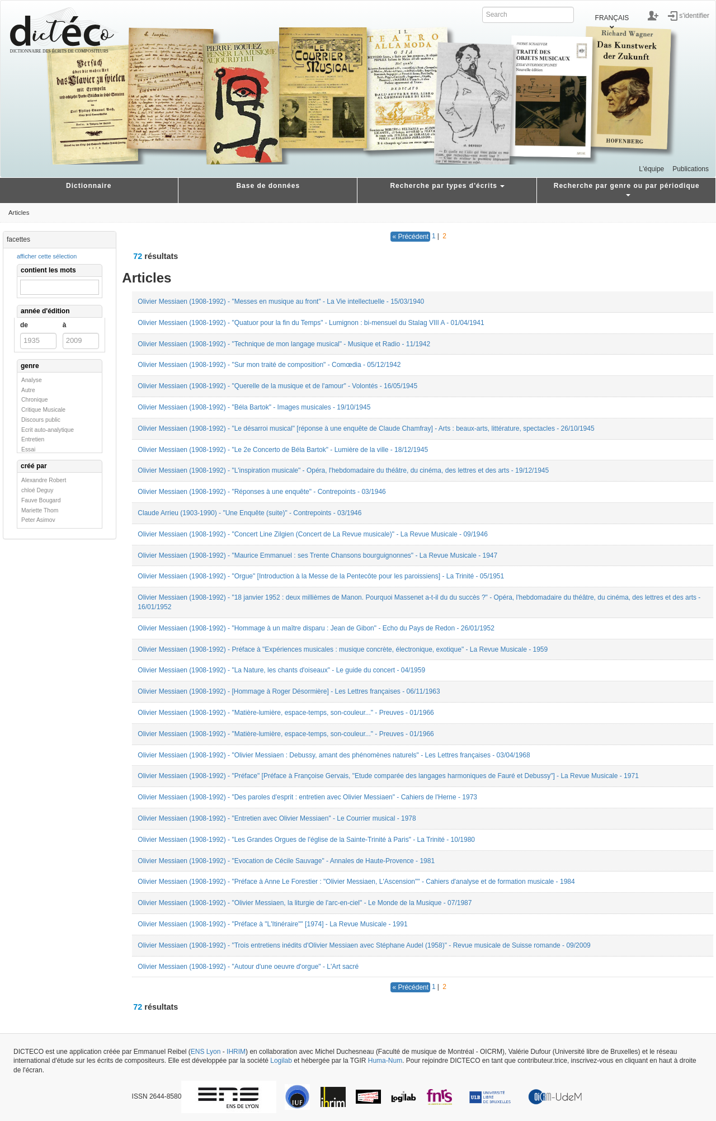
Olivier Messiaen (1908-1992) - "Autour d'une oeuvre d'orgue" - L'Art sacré (248, 967)
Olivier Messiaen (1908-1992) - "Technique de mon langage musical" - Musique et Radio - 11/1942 (284, 344)
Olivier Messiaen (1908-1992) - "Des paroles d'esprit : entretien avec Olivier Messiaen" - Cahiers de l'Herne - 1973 (307, 797)
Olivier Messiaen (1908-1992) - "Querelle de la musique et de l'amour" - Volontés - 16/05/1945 (277, 386)
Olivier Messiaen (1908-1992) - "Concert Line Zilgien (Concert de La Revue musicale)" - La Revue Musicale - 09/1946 (312, 534)
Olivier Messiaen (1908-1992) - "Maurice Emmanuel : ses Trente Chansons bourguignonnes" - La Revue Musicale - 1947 (317, 555)
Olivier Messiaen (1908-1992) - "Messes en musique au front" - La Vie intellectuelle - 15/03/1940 (281, 301)
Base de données (268, 186)
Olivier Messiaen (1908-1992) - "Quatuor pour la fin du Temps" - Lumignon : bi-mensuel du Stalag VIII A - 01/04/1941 (311, 323)
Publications (690, 169)
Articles (18, 212)
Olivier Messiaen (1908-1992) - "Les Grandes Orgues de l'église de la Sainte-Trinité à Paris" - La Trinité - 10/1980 (306, 840)
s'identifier (694, 15)
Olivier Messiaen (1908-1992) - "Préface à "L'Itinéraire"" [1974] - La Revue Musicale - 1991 (272, 924)
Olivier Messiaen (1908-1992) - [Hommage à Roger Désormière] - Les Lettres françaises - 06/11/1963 (289, 691)
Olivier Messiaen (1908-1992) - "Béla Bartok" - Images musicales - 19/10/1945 (254, 407)
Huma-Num (385, 1061)
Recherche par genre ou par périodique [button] (627, 189)
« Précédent (410, 237)
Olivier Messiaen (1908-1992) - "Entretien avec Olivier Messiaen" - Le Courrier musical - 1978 (277, 818)
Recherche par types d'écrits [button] (447, 186)
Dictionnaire (88, 186)
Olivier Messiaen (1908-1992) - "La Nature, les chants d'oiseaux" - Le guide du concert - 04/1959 (281, 670)
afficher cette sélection (47, 256)
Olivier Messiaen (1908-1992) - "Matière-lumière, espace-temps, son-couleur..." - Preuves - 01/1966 (286, 713)
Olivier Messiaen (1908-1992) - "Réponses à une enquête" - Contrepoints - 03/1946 (261, 492)
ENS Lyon (206, 1052)
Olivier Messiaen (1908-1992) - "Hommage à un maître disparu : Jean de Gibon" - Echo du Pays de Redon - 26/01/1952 (316, 628)
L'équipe (651, 169)
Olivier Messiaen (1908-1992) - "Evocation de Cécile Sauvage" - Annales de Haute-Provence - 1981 (286, 861)
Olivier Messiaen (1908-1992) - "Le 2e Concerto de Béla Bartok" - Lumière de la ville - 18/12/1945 (283, 450)
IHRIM (236, 1052)
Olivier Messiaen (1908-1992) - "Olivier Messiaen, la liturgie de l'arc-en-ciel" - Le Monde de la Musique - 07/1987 (305, 903)
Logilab (281, 1061)
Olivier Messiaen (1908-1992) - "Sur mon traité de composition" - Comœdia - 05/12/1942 (269, 365)
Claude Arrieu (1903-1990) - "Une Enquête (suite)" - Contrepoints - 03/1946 (249, 513)
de (24, 325)
